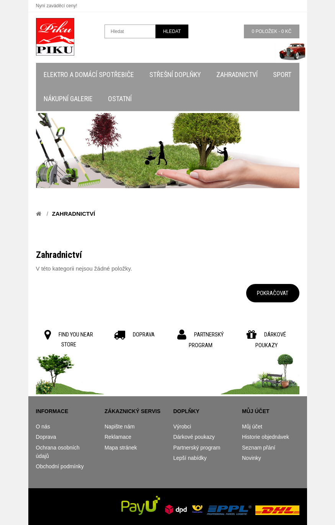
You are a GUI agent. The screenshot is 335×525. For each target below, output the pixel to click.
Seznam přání (258, 448)
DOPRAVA (144, 334)
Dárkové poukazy (194, 437)
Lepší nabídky (190, 458)
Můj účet (252, 426)
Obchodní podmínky (60, 466)
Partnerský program (197, 448)
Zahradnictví (73, 213)
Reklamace (118, 437)
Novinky (251, 458)
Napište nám (120, 426)
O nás (43, 426)
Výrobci (182, 426)
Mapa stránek (121, 448)
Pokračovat (272, 293)
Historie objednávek (265, 437)
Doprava (46, 437)
